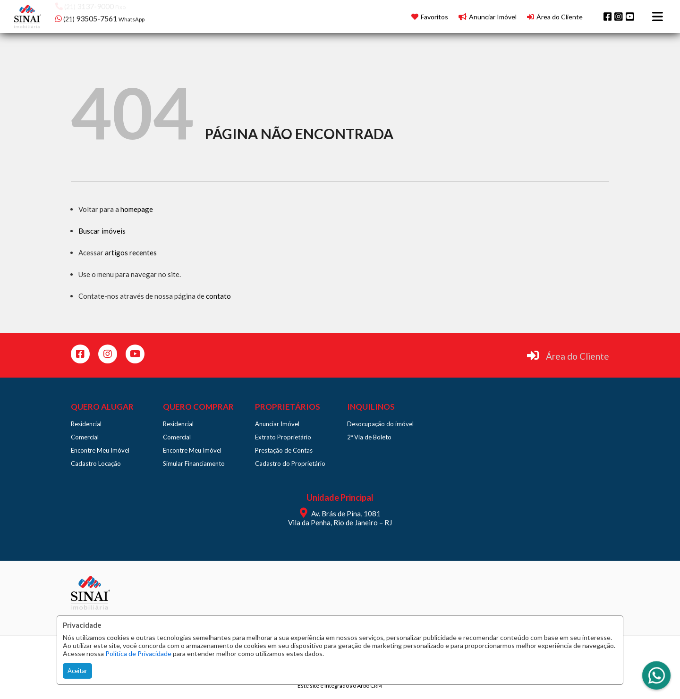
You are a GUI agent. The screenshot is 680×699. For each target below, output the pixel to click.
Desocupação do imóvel (380, 424)
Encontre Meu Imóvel (100, 450)
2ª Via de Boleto (369, 437)
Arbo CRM (369, 685)
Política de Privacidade (138, 653)
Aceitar (77, 670)
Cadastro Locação (96, 463)
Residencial (86, 424)
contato (218, 296)
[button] (115, 15)
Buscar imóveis (102, 231)
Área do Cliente (577, 356)
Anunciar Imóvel (277, 424)
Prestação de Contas (284, 450)
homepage (136, 209)
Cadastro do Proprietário (290, 463)
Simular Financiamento (194, 463)
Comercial (85, 437)
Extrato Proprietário (283, 437)
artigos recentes (131, 252)
